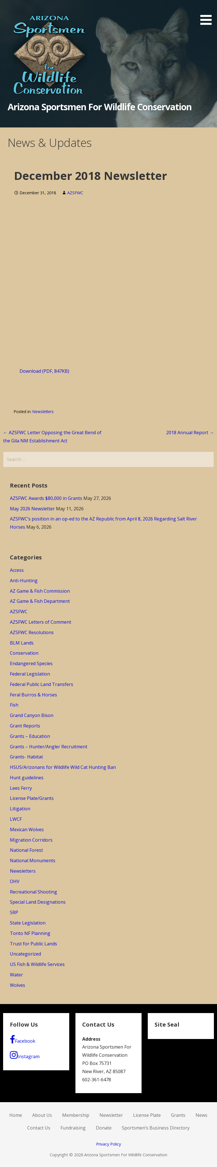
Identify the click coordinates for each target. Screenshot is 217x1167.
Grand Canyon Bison (31, 715)
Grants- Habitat (26, 757)
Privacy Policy (108, 1144)
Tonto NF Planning (30, 933)
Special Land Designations (38, 902)
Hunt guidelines (27, 778)
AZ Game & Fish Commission (40, 591)
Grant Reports (25, 726)
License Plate (147, 1115)
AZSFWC (75, 192)
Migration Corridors (31, 840)
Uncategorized (25, 954)
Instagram (25, 1055)
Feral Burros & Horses (33, 695)
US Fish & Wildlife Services (37, 964)
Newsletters (43, 411)
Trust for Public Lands (33, 944)
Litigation (20, 809)
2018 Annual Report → (190, 432)
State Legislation (27, 923)
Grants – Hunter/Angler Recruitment (48, 747)
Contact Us (38, 1128)
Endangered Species (31, 663)
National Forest (26, 850)
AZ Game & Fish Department (40, 601)
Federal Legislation (30, 674)
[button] (208, 13)
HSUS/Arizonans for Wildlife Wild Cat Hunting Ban (63, 767)
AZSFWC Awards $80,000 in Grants (46, 498)
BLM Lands (22, 643)
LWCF (16, 819)
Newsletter (111, 1115)
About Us (42, 1115)
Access (17, 570)
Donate (104, 1128)
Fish (14, 705)
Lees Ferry (21, 788)
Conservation (24, 653)
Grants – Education (30, 736)
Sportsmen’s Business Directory (156, 1128)
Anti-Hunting (24, 580)
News (201, 1115)
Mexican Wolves (27, 829)
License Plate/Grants (32, 798)
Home (15, 1115)
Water (16, 975)
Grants (178, 1115)
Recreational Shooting (33, 892)
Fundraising (73, 1128)
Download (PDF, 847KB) (44, 371)
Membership (75, 1115)
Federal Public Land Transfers (41, 684)
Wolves (17, 985)
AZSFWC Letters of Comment (40, 622)
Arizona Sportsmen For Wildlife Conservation (100, 107)
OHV (14, 881)
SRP (14, 912)
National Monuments (32, 860)
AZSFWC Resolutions (32, 632)
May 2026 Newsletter (32, 509)
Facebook (22, 1039)
